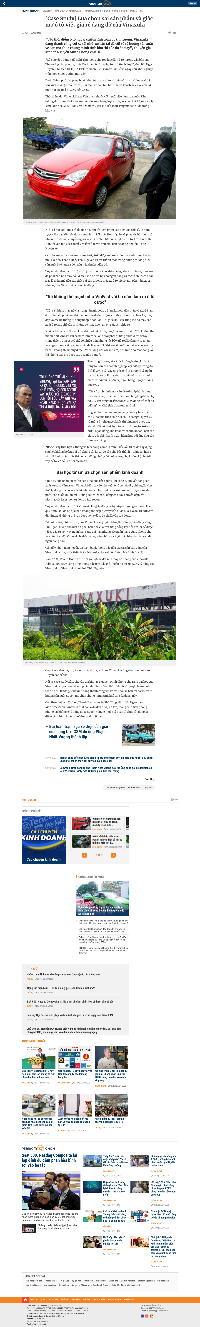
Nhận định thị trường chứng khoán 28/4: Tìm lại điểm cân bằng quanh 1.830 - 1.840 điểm (115, 1188)
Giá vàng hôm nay (34, 1281)
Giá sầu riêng (50, 1285)
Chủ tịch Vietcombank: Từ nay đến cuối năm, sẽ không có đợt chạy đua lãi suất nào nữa (38, 1074)
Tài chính (26, 1083)
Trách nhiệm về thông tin (37, 1324)
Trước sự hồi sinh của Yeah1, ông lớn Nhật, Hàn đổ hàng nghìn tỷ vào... (102, 822)
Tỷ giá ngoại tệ (51, 1281)
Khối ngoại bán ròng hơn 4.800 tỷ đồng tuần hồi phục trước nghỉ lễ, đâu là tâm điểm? (164, 1161)
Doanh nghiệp (64, 1083)
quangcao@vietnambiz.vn (157, 1311)
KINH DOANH (129, 1300)
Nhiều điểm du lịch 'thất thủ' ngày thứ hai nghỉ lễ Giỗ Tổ (109, 1120)
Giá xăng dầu (163, 1281)
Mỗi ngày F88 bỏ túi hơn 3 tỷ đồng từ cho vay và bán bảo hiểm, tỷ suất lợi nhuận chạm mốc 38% (102, 930)
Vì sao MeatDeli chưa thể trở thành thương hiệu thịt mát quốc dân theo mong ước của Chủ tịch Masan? (103, 922)
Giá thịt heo (64, 1285)
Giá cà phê (113, 1281)
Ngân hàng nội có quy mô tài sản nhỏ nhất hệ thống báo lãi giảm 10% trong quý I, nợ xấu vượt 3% (37, 1123)
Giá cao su (85, 1285)
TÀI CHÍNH (75, 1300)
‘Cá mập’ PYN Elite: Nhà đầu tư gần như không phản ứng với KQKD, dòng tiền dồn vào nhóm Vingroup (111, 1075)
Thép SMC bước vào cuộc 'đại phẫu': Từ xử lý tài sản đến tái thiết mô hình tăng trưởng (116, 1161)
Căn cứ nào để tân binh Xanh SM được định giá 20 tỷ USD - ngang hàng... (101, 839)
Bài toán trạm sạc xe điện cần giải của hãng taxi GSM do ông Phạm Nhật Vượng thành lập (78, 731)
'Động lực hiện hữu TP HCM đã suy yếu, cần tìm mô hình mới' (61, 988)
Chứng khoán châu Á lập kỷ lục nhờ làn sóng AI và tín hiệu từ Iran (57, 1227)
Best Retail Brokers (101, 1285)
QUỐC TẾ (64, 1300)
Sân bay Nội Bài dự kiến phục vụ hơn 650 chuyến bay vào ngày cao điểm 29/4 (70, 1015)
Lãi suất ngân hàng (146, 1281)
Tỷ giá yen (76, 1281)
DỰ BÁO (43, 1300)
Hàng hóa (62, 1131)
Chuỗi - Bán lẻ (129, 11)
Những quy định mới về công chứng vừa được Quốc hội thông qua (63, 974)
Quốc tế (30, 1006)
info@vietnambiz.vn (41, 1321)
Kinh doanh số (93, 11)
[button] (84, 855)
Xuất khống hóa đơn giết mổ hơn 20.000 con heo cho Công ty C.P (74, 1122)
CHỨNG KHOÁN (99, 1300)
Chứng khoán (100, 1086)
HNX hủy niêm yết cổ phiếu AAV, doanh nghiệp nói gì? (114, 1240)
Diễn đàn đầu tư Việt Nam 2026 (126, 1285)
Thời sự (30, 979)
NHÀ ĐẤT (86, 1300)
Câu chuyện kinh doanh (68, 11)
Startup (47, 11)
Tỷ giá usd (64, 1281)
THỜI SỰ (33, 1300)
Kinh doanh (31, 11)
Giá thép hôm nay (34, 1285)
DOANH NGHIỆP (114, 1300)
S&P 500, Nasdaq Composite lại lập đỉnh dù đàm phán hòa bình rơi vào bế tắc (70, 1001)
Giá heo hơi (101, 1281)
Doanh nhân (111, 11)
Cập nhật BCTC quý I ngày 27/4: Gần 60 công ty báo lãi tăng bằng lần (75, 1074)
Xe (141, 11)
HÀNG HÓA (53, 1300)
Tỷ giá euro (88, 1281)
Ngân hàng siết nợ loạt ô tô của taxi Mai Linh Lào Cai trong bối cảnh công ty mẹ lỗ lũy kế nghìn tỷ (101, 911)
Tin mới (33, 969)
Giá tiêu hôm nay (128, 1281)
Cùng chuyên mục (91, 877)
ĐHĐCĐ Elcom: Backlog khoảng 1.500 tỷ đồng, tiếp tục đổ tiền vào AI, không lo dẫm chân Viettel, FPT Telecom (103, 950)
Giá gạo (74, 1285)
